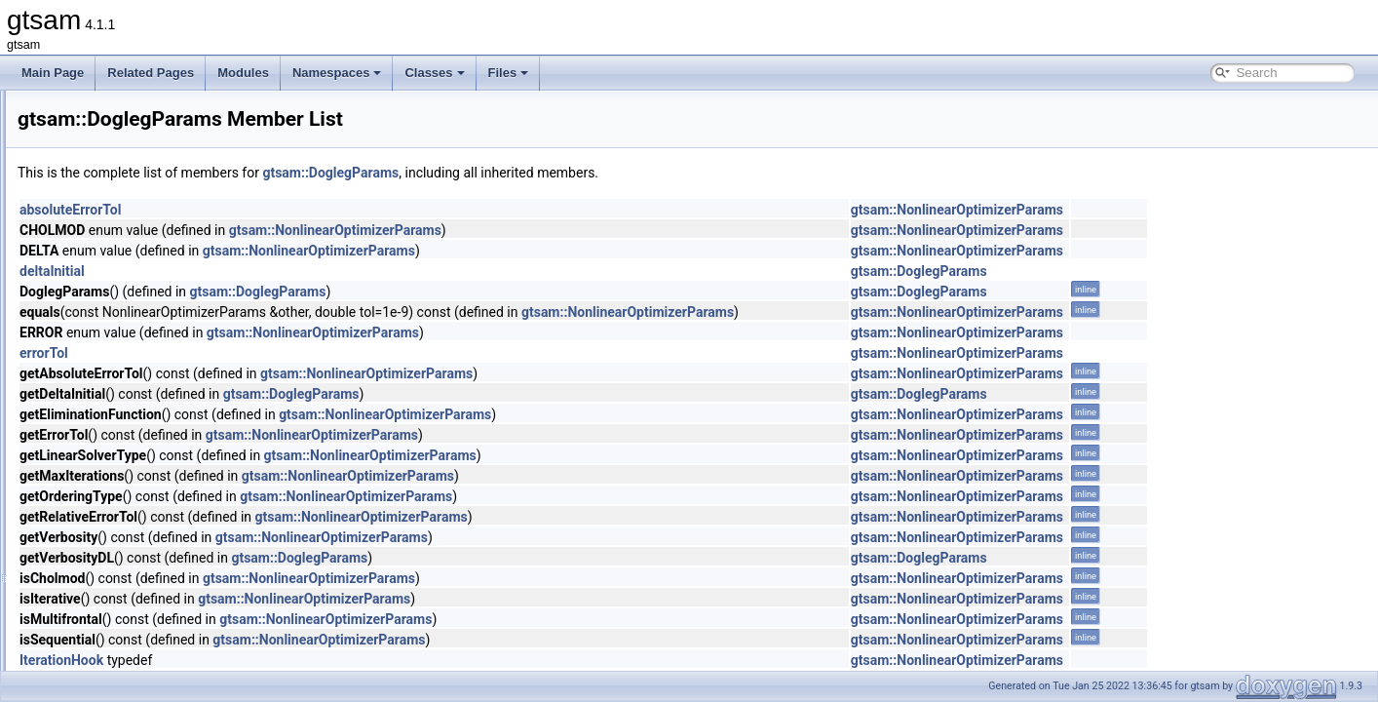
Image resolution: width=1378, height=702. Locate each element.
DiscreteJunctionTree (135, 283)
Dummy (100, 540)
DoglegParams (118, 390)
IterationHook (305, 660)
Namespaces (337, 72)
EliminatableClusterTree (142, 647)
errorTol (287, 353)
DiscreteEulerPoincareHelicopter (164, 218)
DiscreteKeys (114, 304)
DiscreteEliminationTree (142, 197)
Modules (243, 72)
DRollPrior (107, 433)
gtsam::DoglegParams (574, 172)
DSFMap (103, 497)
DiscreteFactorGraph (134, 261)
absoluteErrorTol (313, 209)
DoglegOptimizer (123, 347)
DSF (91, 454)
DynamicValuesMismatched (151, 626)
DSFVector (108, 519)
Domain (100, 411)
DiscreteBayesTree (129, 132)
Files (508, 72)
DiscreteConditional (130, 175)
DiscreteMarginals (126, 325)
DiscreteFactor (118, 240)
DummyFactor (116, 561)
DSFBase (105, 476)
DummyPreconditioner (138, 583)
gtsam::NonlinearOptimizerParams (1200, 209)
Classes (434, 72)
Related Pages (150, 72)
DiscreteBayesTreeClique (146, 154)
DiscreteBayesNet (126, 111)
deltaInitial (295, 271)
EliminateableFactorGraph (147, 669)
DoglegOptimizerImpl (134, 368)
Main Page (52, 72)
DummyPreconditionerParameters (168, 604)
